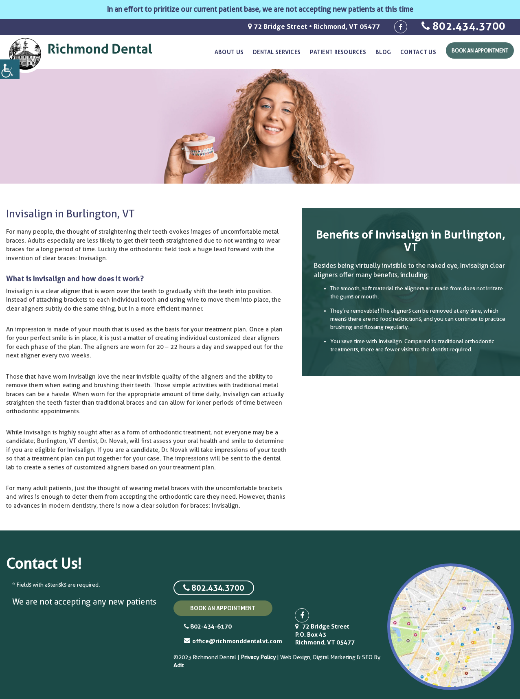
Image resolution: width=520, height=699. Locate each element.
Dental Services (277, 51)
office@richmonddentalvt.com (228, 641)
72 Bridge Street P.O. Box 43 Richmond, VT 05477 (325, 634)
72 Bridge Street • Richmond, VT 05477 (314, 26)
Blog (383, 51)
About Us (229, 51)
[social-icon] (400, 26)
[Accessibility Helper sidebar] (10, 69)
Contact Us (418, 51)
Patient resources (338, 51)
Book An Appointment (480, 50)
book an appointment (222, 608)
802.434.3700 (463, 26)
